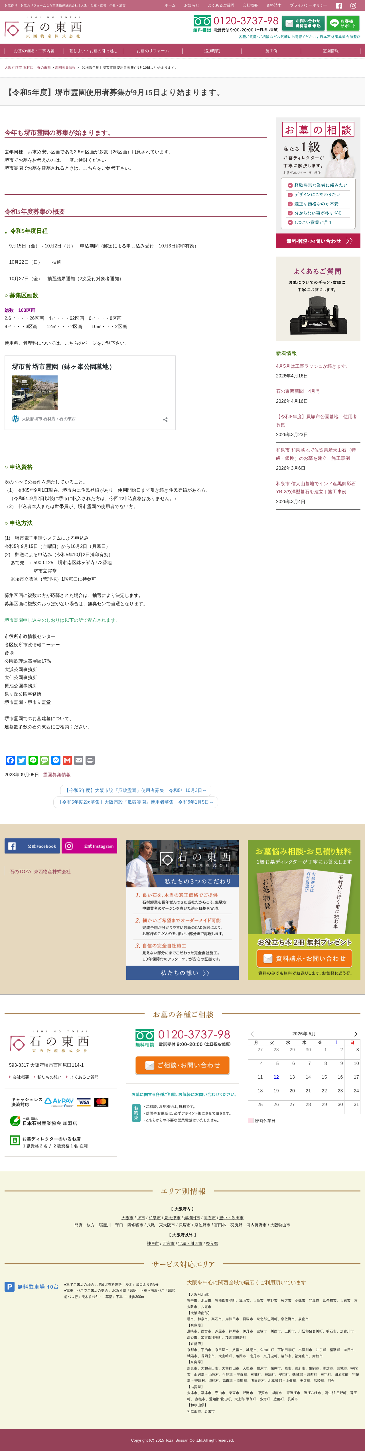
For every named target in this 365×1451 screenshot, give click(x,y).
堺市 (141, 1218)
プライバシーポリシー (309, 5)
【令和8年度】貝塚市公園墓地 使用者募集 (316, 420)
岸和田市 (192, 1218)
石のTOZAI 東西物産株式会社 (40, 871)
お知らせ (191, 5)
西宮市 (169, 1243)
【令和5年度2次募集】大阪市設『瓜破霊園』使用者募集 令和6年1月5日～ (136, 802)
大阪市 (127, 1218)
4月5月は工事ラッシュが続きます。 (313, 366)
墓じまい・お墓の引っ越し (93, 50)
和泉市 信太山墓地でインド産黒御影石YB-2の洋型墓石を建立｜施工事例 (316, 487)
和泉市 (155, 1218)
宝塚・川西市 (190, 1243)
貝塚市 (185, 1225)
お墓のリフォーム (153, 50)
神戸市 (153, 1243)
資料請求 (273, 5)
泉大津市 (172, 1218)
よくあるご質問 (221, 5)
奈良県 (212, 1243)
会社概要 (250, 5)
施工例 (271, 50)
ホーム (170, 5)
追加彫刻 (212, 50)
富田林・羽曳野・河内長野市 (240, 1225)
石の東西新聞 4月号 (298, 391)
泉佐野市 (202, 1225)
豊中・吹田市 (231, 1218)
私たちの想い (49, 1077)
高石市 (210, 1218)
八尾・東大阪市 (161, 1225)
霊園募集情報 (57, 774)
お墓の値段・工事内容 (34, 50)
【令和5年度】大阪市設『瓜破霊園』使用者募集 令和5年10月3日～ (135, 790)
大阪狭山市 (280, 1225)
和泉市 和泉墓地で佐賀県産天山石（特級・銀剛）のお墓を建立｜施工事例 (316, 454)
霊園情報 (331, 50)
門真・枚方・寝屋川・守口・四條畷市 (108, 1225)
